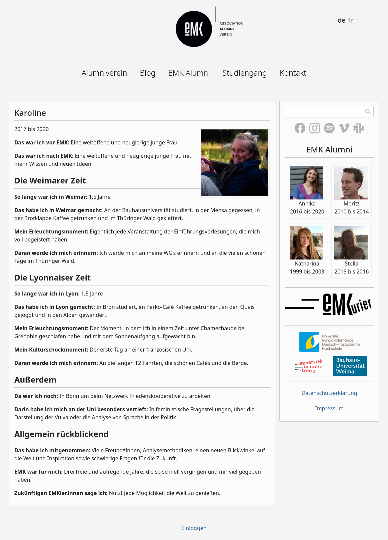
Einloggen (193, 528)
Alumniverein (104, 72)
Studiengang (245, 72)
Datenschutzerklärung (329, 393)
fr (350, 20)
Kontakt (293, 72)
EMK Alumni (189, 72)
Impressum (329, 408)
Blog (147, 72)
